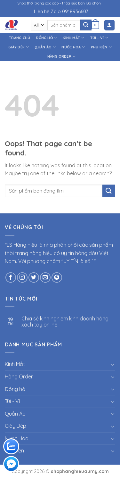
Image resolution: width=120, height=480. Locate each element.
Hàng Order (61, 57)
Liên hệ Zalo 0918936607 (61, 11)
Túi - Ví (12, 401)
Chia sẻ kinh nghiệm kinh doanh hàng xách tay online (64, 322)
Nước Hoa (73, 47)
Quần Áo (45, 47)
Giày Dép (18, 47)
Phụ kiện (101, 47)
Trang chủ (19, 38)
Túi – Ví (99, 38)
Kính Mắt (73, 38)
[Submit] (85, 25)
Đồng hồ (46, 38)
